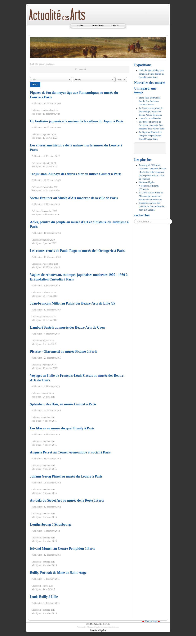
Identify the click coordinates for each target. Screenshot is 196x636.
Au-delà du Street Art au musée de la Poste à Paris (67, 500)
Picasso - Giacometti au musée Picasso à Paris (63, 351)
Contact (115, 25)
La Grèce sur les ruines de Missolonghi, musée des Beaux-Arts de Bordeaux (151, 196)
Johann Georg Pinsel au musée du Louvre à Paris (66, 476)
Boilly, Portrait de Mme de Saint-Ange (58, 573)
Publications (98, 25)
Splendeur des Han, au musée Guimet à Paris (63, 404)
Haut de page (151, 621)
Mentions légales (147, 182)
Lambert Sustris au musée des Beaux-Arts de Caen (67, 327)
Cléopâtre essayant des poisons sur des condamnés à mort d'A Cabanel (152, 206)
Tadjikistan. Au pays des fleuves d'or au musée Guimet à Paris (76, 174)
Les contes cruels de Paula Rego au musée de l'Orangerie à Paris (77, 251)
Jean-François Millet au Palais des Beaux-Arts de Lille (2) (72, 303)
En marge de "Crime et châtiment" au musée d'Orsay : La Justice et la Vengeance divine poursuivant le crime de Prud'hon (152, 172)
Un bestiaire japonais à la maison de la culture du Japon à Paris (76, 121)
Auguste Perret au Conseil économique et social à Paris (70, 452)
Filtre (35, 84)
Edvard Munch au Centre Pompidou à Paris (62, 548)
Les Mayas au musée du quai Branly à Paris (62, 428)
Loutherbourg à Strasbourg (50, 524)
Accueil (80, 25)
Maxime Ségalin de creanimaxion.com (103, 627)
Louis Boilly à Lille (44, 597)
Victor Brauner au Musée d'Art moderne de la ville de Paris (74, 198)
